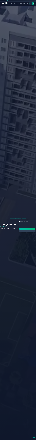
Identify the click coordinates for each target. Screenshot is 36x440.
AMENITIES (18, 3)
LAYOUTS (21, 3)
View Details (27, 230)
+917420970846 (32, 0)
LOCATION (24, 3)
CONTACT (27, 3)
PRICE (11, 3)
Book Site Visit (33, 3)
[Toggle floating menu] (34, 437)
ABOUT (9, 3)
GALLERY (14, 3)
